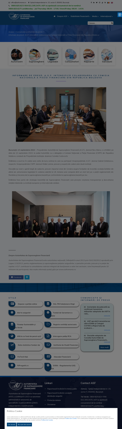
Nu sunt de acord (24, 424)
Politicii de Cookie (71, 418)
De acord (11, 424)
